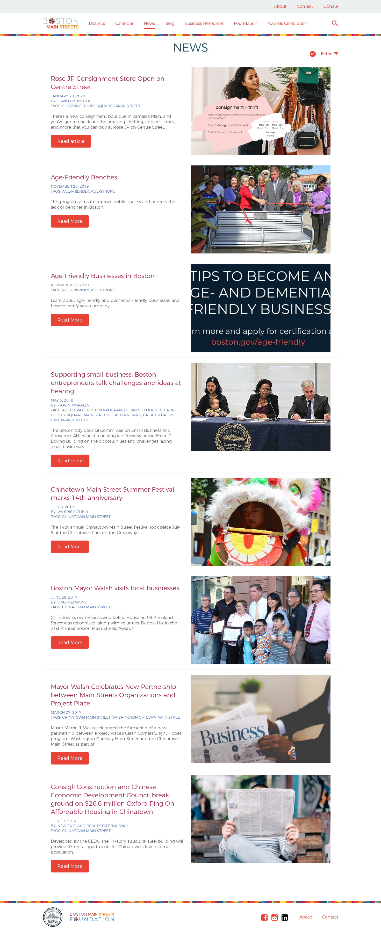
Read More (69, 221)
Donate (330, 6)
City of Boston (53, 917)
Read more (70, 461)
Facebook (264, 917)
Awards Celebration (287, 23)
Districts (97, 23)
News (149, 23)
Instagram (274, 917)
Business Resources (204, 23)
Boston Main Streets (60, 23)
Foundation (245, 23)
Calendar (124, 23)
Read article (71, 141)
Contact (305, 6)
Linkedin (285, 917)
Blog (169, 23)
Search (335, 24)
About (280, 6)
